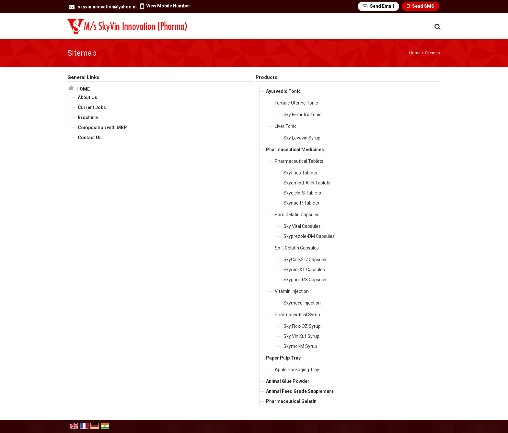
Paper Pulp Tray (283, 358)
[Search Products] (437, 26)
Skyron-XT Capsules (304, 269)
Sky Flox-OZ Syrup (302, 326)
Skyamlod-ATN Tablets (306, 182)
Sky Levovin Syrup (301, 137)
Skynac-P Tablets (301, 202)
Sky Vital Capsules (302, 226)
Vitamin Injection (292, 291)
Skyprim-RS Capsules (305, 279)
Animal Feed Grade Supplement (299, 391)
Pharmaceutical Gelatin (291, 401)
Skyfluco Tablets (300, 172)
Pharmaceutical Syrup (297, 314)
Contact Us (90, 137)
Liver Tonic (285, 126)
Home (415, 52)
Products (266, 77)
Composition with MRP (102, 127)
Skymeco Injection (302, 302)
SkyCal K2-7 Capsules (305, 259)
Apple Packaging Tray (297, 369)
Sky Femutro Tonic (302, 114)
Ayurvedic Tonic (283, 91)
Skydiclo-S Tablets (302, 192)
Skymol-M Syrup (300, 346)
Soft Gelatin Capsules (297, 247)
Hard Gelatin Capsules (297, 214)
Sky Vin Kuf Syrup (301, 336)
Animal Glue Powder (287, 381)
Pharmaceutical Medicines (295, 149)
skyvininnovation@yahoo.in (107, 6)
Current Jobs (92, 107)
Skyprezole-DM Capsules (309, 236)
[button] (168, 5)
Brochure (88, 117)
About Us (87, 97)
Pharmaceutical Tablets (299, 161)
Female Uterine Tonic (296, 102)
